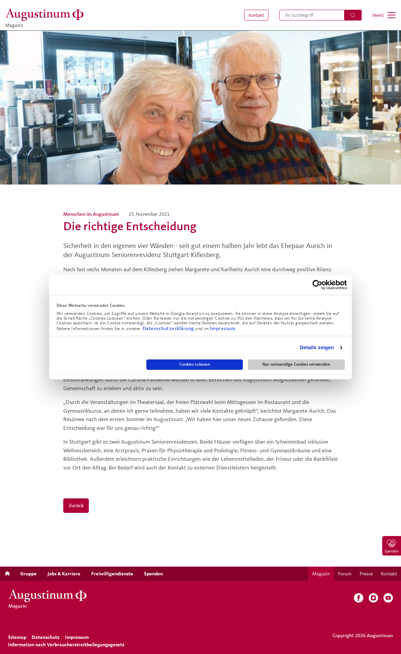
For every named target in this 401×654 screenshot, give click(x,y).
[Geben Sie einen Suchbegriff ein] (320, 15)
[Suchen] (353, 15)
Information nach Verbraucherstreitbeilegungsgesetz (66, 644)
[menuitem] (255, 15)
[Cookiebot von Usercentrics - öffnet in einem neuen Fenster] (317, 285)
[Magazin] (46, 15)
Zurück (76, 505)
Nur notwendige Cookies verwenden (296, 364)
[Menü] (384, 15)
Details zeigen (317, 348)
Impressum (222, 328)
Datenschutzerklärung (169, 328)
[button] (255, 15)
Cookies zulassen (194, 364)
